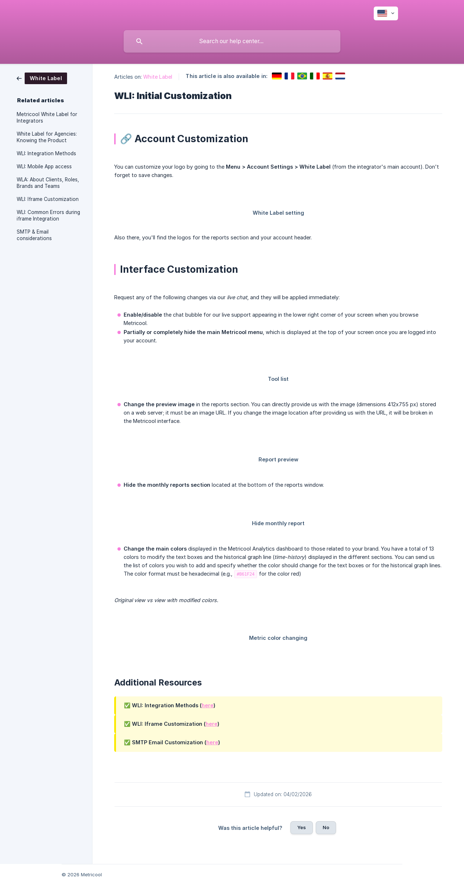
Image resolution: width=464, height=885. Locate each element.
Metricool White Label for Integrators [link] (47, 117)
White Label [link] (157, 77)
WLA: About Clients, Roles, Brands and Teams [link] (48, 183)
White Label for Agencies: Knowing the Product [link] (47, 137)
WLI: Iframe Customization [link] (48, 199)
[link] (42, 77)
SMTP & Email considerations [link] (34, 235)
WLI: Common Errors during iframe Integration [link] (48, 215)
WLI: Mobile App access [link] (44, 166)
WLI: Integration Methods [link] (46, 153)
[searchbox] (232, 41)
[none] (386, 13)
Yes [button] (301, 827)
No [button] (326, 827)
